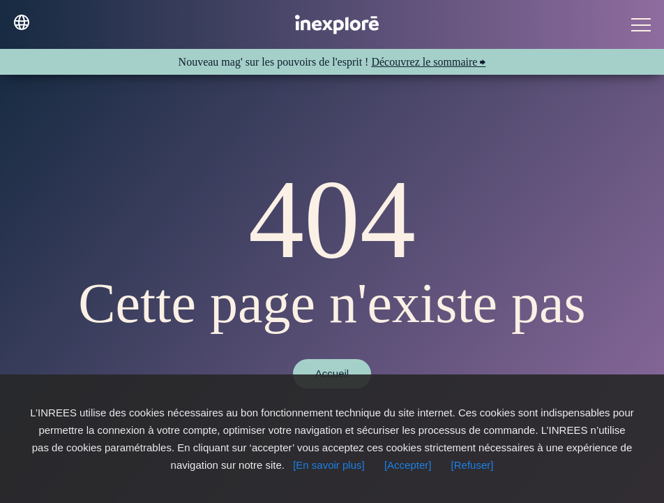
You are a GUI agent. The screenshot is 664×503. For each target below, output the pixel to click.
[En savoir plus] (329, 465)
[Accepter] (408, 465)
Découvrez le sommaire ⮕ (428, 62)
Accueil (332, 373)
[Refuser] (472, 465)
